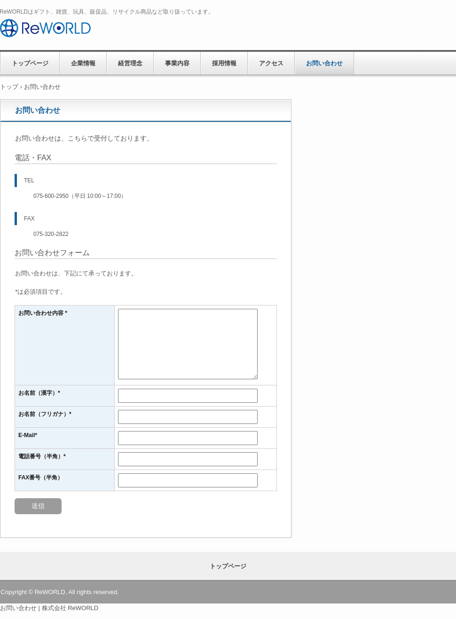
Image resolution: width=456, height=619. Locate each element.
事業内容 (177, 63)
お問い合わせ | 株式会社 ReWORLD (49, 607)
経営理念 (130, 63)
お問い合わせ (324, 63)
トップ (9, 86)
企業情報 (83, 63)
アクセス (271, 63)
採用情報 (224, 63)
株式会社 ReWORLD (74, 30)
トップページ (30, 63)
